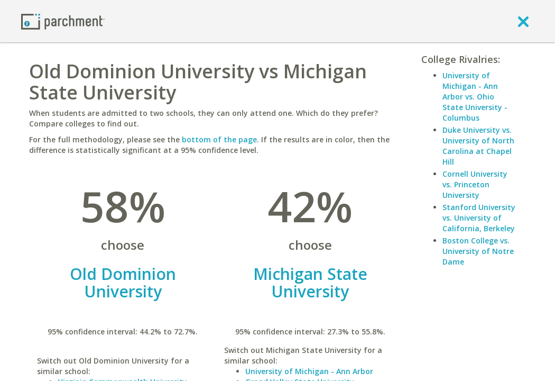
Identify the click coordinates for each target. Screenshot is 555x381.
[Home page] (63, 21)
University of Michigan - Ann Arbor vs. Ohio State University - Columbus (474, 96)
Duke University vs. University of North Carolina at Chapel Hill (478, 146)
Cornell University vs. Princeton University (474, 184)
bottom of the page (219, 139)
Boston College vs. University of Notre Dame (478, 251)
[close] (523, 21)
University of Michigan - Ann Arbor (309, 371)
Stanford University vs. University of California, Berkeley (478, 217)
